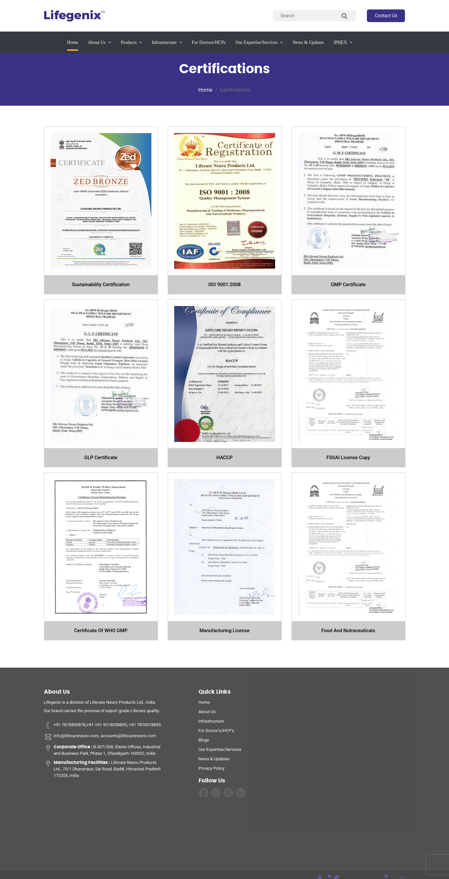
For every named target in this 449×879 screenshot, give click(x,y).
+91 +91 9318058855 (107, 727)
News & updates (308, 42)
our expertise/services (259, 42)
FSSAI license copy (348, 457)
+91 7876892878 (65, 727)
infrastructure (167, 42)
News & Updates (214, 760)
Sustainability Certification (101, 284)
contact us (386, 15)
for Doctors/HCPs (209, 42)
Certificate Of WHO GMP (101, 630)
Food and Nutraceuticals (348, 630)
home (204, 704)
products (131, 42)
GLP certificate (101, 457)
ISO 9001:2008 (224, 284)
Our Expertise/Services (220, 751)
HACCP (225, 457)
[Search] (314, 15)
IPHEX (343, 42)
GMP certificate (348, 284)
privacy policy (212, 770)
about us (99, 42)
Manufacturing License (224, 630)
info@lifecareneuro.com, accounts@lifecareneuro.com (100, 739)
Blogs (204, 741)
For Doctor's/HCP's (216, 732)
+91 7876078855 (144, 727)
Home (72, 42)
